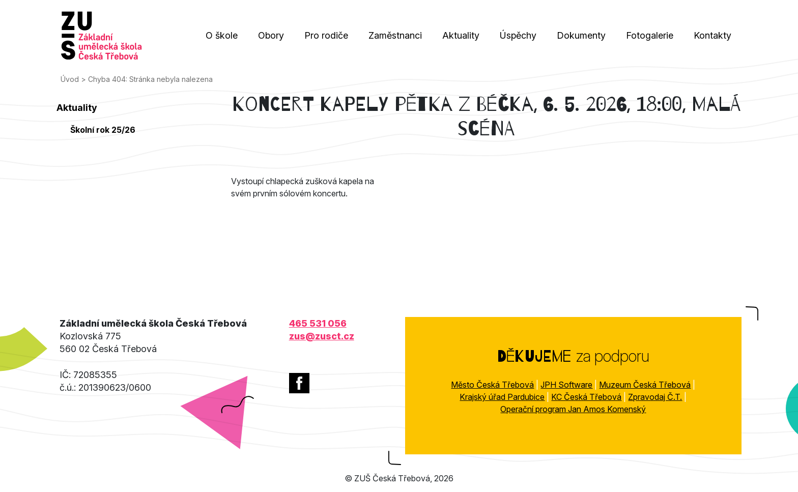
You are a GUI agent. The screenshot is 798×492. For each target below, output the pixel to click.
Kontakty (712, 35)
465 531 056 (318, 323)
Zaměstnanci (395, 35)
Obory (271, 35)
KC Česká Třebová (586, 397)
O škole (222, 35)
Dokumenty (581, 35)
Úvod (70, 79)
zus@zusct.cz (321, 336)
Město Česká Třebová (492, 385)
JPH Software (566, 385)
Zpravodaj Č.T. (655, 397)
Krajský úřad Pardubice (502, 397)
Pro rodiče (326, 35)
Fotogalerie (649, 35)
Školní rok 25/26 (102, 130)
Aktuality (460, 35)
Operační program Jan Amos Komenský (573, 409)
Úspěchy (518, 35)
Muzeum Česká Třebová (645, 385)
